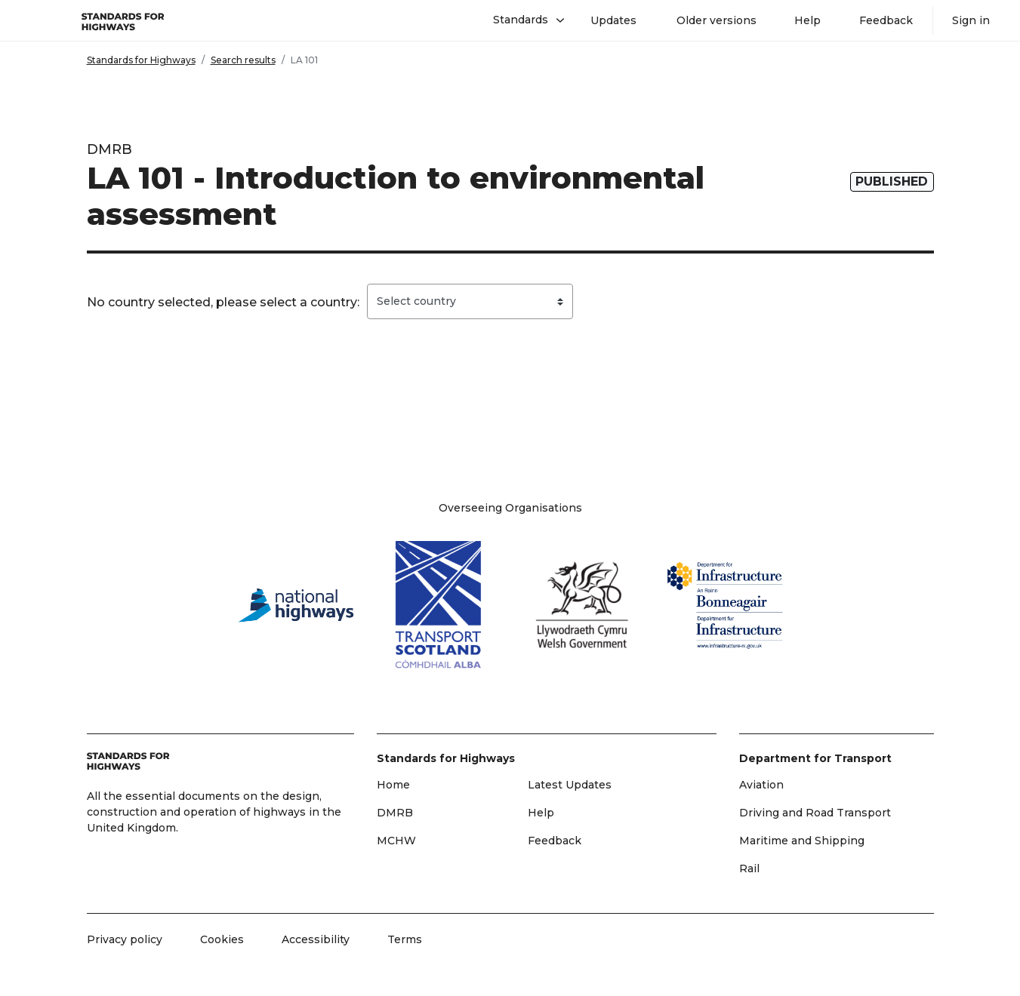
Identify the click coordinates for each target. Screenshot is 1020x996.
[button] (523, 20)
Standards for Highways (141, 60)
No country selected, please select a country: (223, 302)
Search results (243, 60)
